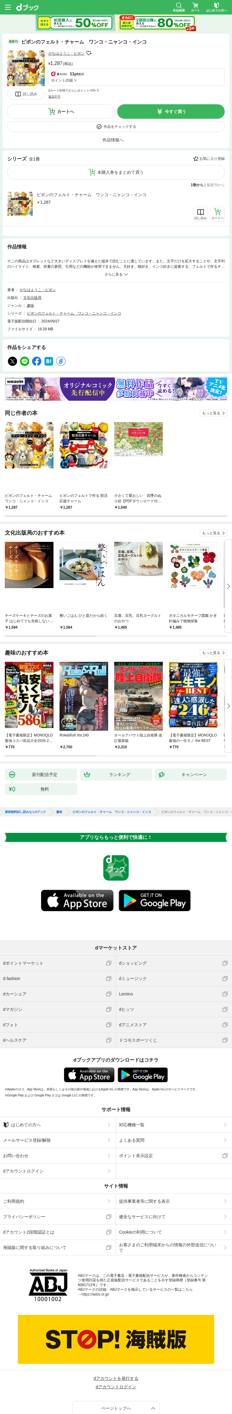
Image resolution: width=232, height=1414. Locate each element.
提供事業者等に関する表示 (144, 1157)
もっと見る (211, 369)
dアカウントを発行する (116, 1334)
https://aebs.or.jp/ (95, 1250)
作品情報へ (113, 101)
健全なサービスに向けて (142, 1172)
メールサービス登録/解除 (27, 1096)
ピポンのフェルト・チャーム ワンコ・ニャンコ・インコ (92, 156)
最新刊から (216, 146)
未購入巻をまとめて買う (120, 133)
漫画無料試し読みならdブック (25, 768)
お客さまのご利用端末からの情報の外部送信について (167, 1204)
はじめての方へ (22, 1081)
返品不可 (54, 68)
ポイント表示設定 (136, 1111)
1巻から (197, 146)
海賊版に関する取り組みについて (34, 1203)
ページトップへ (116, 1364)
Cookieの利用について (140, 1188)
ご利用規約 (13, 1157)
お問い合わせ (15, 1111)
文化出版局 (32, 254)
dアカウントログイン (23, 1127)
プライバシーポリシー (24, 1172)
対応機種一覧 (131, 1081)
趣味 (30, 262)
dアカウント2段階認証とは (28, 1188)
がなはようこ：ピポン (66, 53)
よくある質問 (131, 1096)
